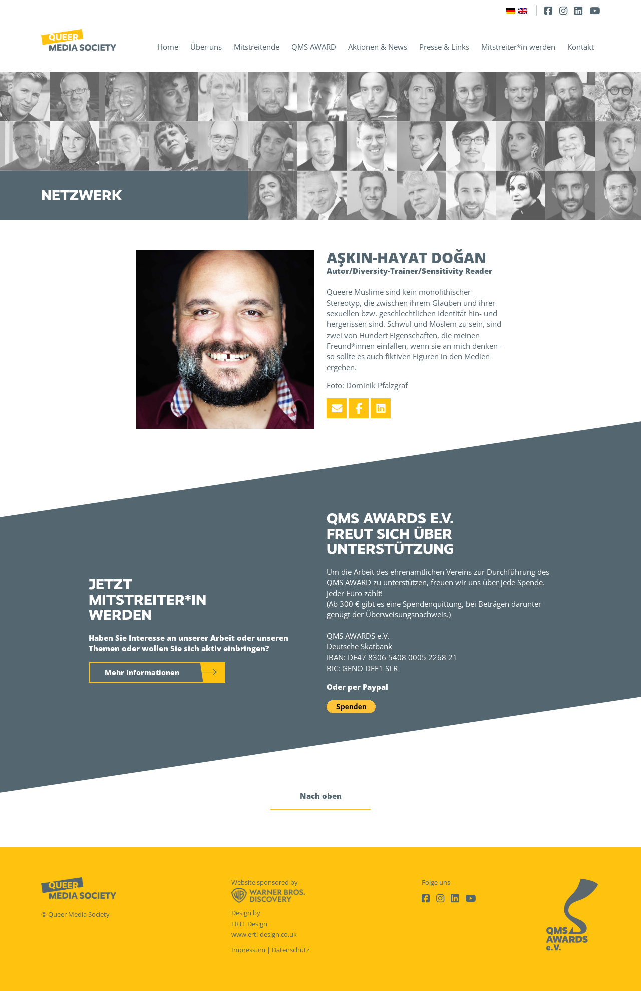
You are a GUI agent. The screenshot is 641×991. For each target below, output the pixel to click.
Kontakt (580, 47)
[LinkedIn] (578, 10)
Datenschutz (290, 949)
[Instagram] (563, 10)
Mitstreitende (256, 47)
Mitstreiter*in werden (518, 47)
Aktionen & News (377, 47)
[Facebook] (548, 10)
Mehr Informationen (142, 672)
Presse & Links (444, 47)
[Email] (337, 408)
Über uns (206, 47)
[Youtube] (594, 10)
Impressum (248, 949)
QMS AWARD (313, 47)
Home (167, 47)
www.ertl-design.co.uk (264, 934)
